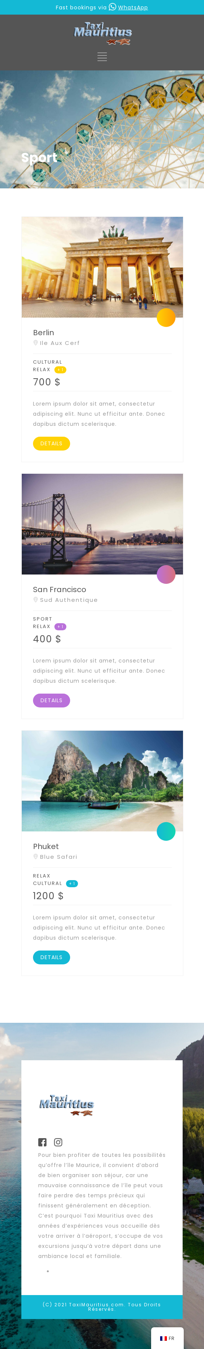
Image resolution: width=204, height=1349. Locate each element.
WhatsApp (128, 7)
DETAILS (51, 443)
